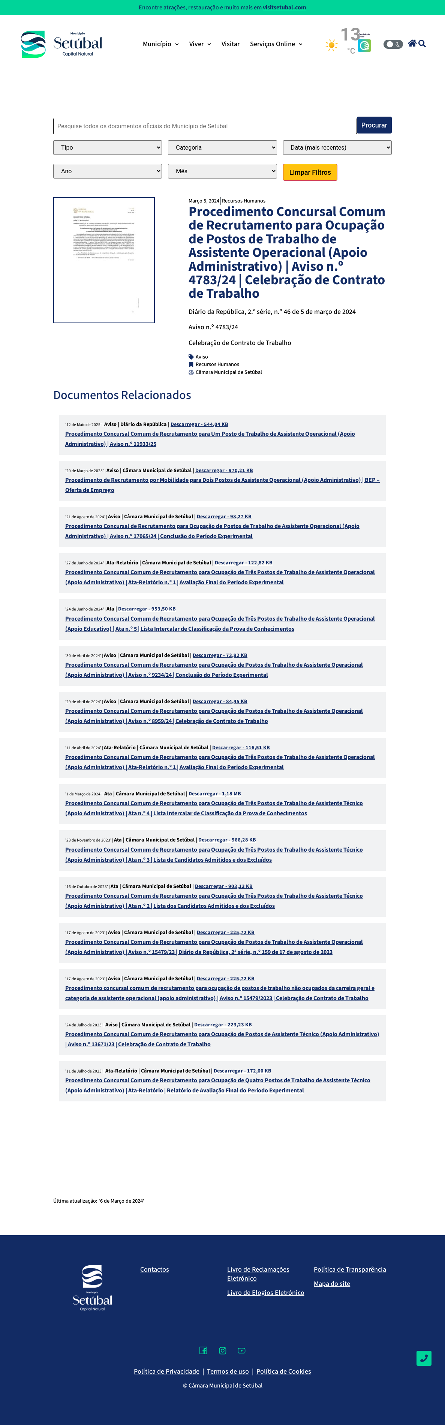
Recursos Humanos (243, 201)
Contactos (154, 1269)
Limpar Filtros (310, 172)
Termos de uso (228, 1371)
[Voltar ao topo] (424, 1396)
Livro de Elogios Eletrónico (265, 1293)
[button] (412, 43)
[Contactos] (424, 1358)
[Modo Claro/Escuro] (393, 44)
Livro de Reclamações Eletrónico (258, 1274)
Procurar (374, 125)
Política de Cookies (283, 1371)
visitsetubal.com (284, 7)
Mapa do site (332, 1283)
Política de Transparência (350, 1269)
